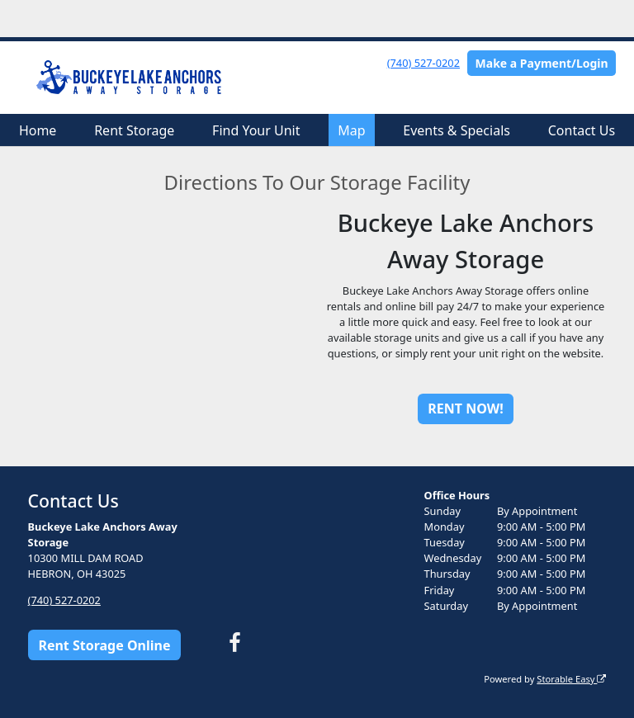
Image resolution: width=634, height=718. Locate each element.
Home (38, 130)
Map (351, 130)
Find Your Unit (256, 130)
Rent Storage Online (104, 645)
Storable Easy (571, 679)
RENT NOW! (465, 408)
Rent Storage (134, 130)
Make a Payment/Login (542, 63)
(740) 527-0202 (423, 62)
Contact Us (581, 130)
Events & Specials (456, 130)
